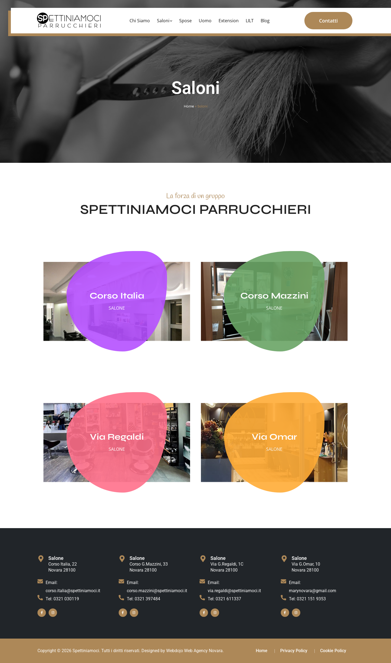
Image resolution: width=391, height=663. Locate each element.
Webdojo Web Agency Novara (194, 650)
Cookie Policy (333, 650)
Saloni (163, 21)
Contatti (328, 20)
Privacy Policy (293, 650)
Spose (185, 21)
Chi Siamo (140, 21)
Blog (265, 21)
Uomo (205, 21)
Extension (229, 21)
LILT (250, 21)
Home (189, 106)
